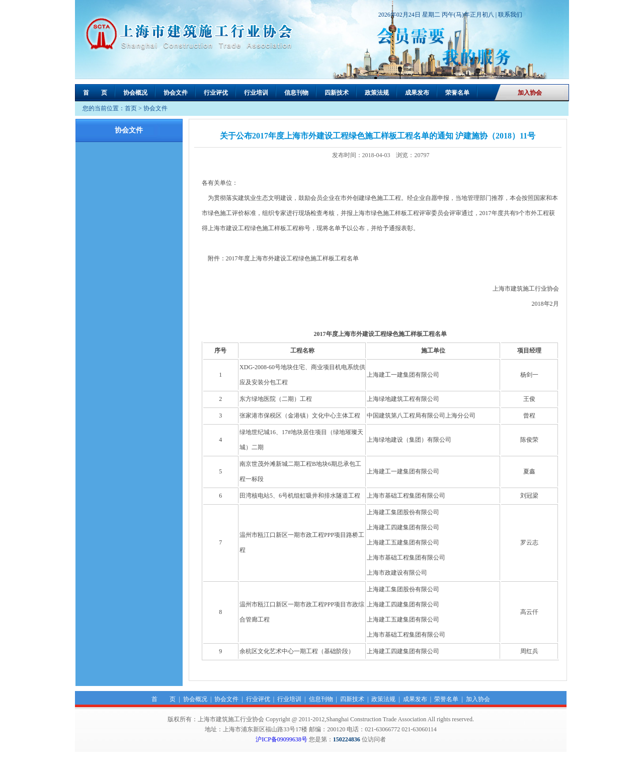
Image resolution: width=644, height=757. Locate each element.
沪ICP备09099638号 (281, 739)
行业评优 (216, 92)
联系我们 (510, 14)
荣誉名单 (457, 92)
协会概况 (135, 92)
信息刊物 (296, 92)
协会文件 (176, 92)
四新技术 (337, 92)
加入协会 (530, 92)
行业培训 (256, 92)
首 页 (95, 92)
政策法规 (377, 92)
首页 (131, 108)
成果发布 (417, 92)
